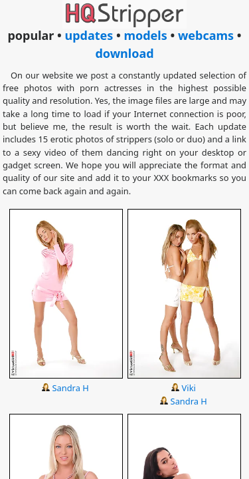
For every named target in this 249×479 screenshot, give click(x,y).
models (145, 35)
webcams (206, 35)
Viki (189, 388)
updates (88, 35)
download (124, 53)
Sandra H (70, 388)
